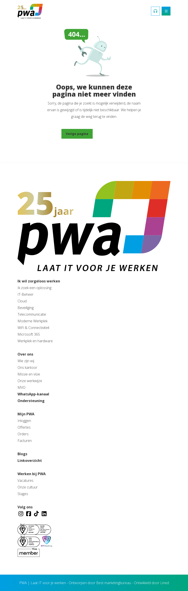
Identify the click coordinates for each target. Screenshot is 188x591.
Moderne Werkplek (32, 321)
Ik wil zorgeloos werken (39, 281)
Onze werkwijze (30, 380)
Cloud (22, 301)
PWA (23, 582)
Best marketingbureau (113, 582)
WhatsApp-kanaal (33, 394)
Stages (23, 493)
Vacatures (25, 480)
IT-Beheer (25, 294)
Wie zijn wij (26, 360)
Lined (164, 582)
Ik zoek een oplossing (34, 287)
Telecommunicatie (32, 314)
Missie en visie (29, 374)
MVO (21, 387)
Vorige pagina (77, 134)
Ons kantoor (27, 367)
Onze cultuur (28, 487)
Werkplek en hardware (35, 340)
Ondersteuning (31, 400)
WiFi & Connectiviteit (33, 327)
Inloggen (24, 420)
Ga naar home (111, 134)
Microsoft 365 (29, 334)
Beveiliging (26, 307)
